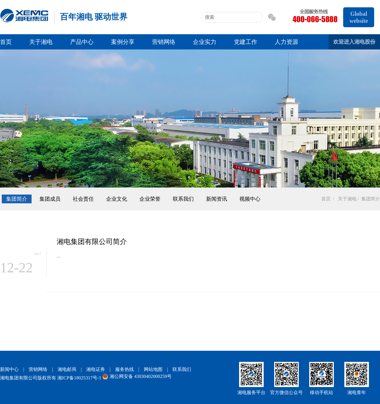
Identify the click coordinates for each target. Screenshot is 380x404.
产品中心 (82, 42)
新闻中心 (9, 369)
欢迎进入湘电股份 (354, 42)
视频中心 (249, 199)
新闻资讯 (216, 199)
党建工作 (245, 42)
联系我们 (183, 199)
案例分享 (122, 42)
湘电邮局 (67, 369)
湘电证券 (95, 369)
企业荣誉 (149, 199)
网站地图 (153, 369)
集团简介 (16, 199)
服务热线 (124, 369)
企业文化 (116, 199)
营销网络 (163, 42)
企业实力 (204, 42)
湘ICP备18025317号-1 (79, 377)
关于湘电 (41, 42)
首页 (6, 42)
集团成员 (50, 199)
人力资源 (286, 42)
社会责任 (83, 199)
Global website (358, 17)
